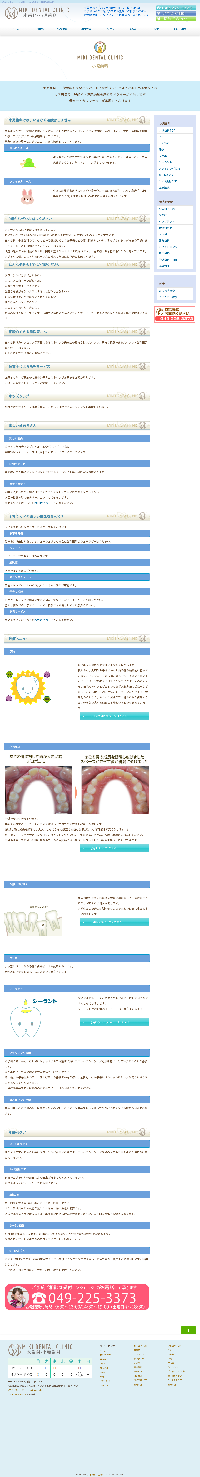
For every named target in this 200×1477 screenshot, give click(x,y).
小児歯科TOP (167, 130)
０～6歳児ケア (168, 175)
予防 (161, 137)
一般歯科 (39, 29)
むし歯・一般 (167, 209)
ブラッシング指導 (169, 168)
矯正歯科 (164, 253)
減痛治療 (164, 187)
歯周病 (163, 215)
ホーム (16, 29)
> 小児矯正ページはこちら (100, 848)
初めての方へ (106, 1355)
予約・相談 (180, 29)
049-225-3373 (19, 1394)
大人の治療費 (167, 291)
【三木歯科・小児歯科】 (95, 1475)
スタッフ (109, 29)
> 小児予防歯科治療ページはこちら (105, 716)
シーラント (165, 162)
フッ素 (163, 156)
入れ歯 (163, 234)
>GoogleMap (36, 1390)
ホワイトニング (168, 247)
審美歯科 (164, 240)
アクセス (104, 1385)
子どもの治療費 (168, 297)
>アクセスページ (16, 1390)
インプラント (167, 221)
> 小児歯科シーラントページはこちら (106, 1022)
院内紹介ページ (43, 503)
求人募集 (104, 1368)
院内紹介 (86, 29)
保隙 (161, 149)
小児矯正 (164, 143)
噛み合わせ (165, 228)
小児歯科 (62, 29)
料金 (156, 29)
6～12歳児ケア (168, 181)
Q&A (133, 29)
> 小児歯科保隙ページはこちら (102, 922)
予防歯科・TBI (168, 259)
